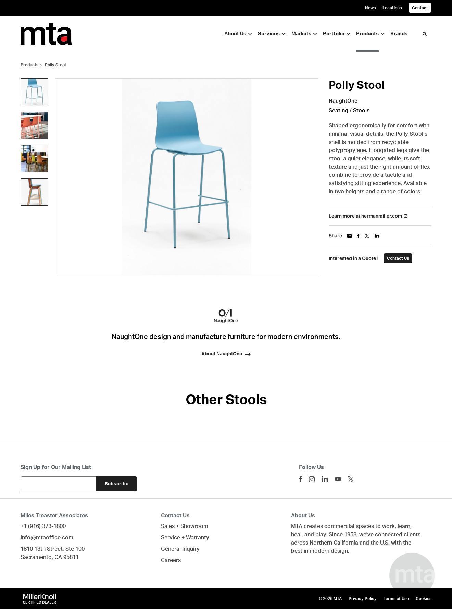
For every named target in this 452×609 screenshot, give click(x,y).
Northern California (334, 543)
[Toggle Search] (424, 34)
